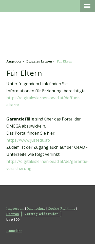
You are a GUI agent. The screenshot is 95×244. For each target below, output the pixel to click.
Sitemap (12, 214)
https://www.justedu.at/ (28, 140)
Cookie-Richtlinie (61, 208)
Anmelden (14, 231)
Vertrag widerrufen (41, 214)
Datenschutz (36, 208)
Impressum (15, 208)
